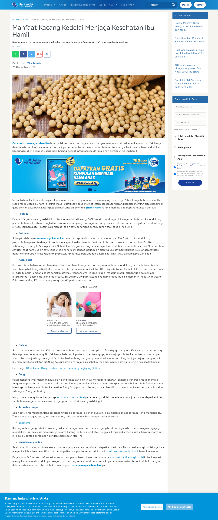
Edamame (24, 422)
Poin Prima (128, 4)
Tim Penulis (34, 63)
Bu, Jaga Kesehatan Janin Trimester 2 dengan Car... (87, 324)
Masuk (185, 4)
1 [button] (90, 189)
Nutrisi (26, 19)
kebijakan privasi (195, 166)
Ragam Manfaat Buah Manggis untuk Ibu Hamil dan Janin (189, 26)
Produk (49, 4)
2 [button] (95, 189)
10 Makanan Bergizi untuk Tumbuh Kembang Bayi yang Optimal (63, 368)
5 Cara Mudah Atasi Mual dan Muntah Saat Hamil (59, 324)
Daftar (199, 4)
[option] (88, 174)
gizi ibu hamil (93, 207)
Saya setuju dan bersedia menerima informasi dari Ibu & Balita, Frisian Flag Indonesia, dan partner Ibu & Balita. (190, 173)
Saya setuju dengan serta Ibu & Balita (191, 166)
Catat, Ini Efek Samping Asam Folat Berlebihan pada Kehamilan (188, 83)
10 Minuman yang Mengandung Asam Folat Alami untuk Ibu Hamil (189, 68)
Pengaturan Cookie (152, 508)
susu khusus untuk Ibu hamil (122, 451)
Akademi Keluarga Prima (82, 4)
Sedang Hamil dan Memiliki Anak (192, 157)
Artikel (62, 4)
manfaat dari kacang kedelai (127, 457)
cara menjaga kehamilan (49, 238)
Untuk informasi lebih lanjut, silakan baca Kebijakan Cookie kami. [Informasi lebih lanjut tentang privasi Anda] (43, 517)
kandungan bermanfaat (71, 397)
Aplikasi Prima (108, 4)
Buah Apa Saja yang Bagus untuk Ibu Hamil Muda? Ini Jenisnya (189, 53)
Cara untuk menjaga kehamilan (31, 143)
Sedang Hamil (185, 147)
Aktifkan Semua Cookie (179, 508)
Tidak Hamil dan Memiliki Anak (191, 137)
